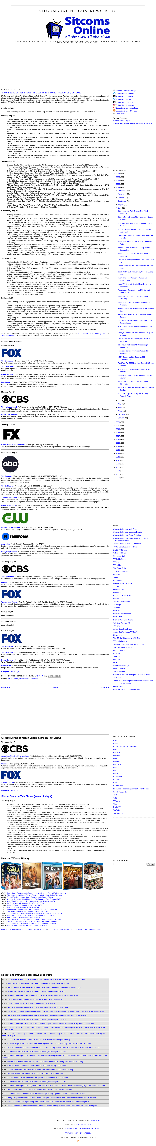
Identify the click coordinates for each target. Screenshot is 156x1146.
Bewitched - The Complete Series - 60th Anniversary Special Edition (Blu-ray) (37, 893)
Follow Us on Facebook (125, 94)
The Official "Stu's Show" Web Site (126, 638)
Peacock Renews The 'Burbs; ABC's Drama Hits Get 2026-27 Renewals (35, 1074)
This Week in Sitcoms (28, 679)
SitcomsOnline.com (82, 1125)
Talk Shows (13, 679)
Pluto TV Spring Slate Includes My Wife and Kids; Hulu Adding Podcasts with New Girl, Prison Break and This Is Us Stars (54, 1048)
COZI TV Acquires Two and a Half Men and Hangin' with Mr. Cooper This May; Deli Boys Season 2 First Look (49, 1044)
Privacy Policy (71, 1133)
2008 (118, 467)
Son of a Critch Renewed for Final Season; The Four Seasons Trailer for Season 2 (39, 983)
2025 (118, 177)
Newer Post (5, 687)
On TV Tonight (118, 686)
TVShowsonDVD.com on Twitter (125, 547)
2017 (118, 436)
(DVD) (52, 901)
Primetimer (117, 580)
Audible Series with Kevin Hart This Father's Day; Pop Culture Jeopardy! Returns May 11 (41, 1070)
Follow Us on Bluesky (124, 99)
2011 (118, 457)
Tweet (3, 335)
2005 (118, 478)
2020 (118, 426)
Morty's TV (117, 592)
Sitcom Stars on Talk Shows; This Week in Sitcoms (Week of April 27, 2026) (36, 1019)
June (120, 400)
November (122, 194)
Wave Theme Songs (121, 665)
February (122, 414)
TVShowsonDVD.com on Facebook (127, 544)
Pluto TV (116, 783)
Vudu (115, 804)
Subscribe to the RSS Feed (126, 111)
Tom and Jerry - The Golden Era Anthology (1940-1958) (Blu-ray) (32, 913)
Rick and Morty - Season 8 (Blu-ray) (21, 907)
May (120, 404)
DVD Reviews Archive (92, 929)
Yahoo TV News (119, 553)
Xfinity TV (117, 807)
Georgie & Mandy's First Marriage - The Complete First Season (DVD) (34, 899)
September (122, 201)
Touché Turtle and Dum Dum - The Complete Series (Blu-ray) (30, 897)
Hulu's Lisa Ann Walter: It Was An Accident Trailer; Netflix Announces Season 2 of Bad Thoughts (44, 987)
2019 (118, 429)
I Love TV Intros (119, 669)
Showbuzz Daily (119, 556)
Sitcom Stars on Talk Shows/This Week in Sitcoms (132, 123)
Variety (116, 577)
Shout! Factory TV (120, 792)
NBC (115, 771)
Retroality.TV (118, 617)
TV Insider (117, 565)
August (121, 204)
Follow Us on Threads (124, 102)
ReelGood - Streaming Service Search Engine (131, 789)
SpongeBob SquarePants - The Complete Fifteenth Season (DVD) (32, 909)
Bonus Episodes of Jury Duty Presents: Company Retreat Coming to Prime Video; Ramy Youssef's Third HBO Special (52, 1106)
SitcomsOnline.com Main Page (125, 529)
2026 (118, 174)
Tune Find (117, 656)
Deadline (116, 574)
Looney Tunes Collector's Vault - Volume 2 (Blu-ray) (27, 925)
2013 (118, 450)
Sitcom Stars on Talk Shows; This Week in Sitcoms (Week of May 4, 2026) (35, 991)
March (120, 411)
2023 (118, 184)
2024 (118, 181)
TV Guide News (119, 559)
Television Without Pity (122, 623)
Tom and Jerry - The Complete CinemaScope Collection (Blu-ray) (32, 923)
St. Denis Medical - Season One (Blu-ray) (23, 903)
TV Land (116, 801)
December (122, 191)
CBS (115, 749)
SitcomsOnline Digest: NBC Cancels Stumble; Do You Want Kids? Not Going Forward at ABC (43, 995)
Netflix (115, 774)
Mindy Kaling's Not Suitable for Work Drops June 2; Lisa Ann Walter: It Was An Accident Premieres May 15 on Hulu (51, 1098)
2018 (118, 433)
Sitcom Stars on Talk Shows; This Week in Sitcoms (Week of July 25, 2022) (41, 92)
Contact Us (119, 114)
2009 (118, 464)
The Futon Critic (119, 568)
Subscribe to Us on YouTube (127, 108)
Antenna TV (117, 653)
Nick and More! (119, 635)
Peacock (116, 780)
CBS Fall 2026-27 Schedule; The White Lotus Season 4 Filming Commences (37, 1066)
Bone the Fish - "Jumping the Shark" (127, 689)
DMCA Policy (85, 1133)
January (121, 418)
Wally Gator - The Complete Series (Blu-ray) (24, 917)
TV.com (116, 586)
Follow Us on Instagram (125, 105)
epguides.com (118, 589)
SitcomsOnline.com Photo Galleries (127, 535)
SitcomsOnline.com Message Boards (127, 532)
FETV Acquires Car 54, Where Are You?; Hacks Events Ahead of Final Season (37, 1078)
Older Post (105, 687)
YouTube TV (118, 813)
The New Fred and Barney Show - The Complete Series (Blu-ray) (32, 921)
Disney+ (116, 755)
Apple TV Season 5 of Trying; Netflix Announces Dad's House (31, 1003)
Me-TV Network (119, 650)
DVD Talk (117, 659)
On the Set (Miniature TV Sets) (125, 632)
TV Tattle (116, 608)
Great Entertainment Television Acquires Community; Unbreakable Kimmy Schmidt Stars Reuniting (45, 1062)
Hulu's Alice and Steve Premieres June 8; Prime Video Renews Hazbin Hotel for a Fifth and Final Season (47, 1015)
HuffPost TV (118, 599)
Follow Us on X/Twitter (124, 96)
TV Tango (117, 605)
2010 (118, 460)
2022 (118, 187)
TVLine (116, 562)
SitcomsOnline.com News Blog (78, 11)
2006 (118, 474)
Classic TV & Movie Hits (122, 596)
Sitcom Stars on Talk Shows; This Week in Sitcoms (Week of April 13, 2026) (36, 1082)
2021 (118, 422)
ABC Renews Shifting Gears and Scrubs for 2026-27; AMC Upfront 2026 (35, 999)
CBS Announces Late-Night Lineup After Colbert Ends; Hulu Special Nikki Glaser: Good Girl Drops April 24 (48, 1102)
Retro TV (116, 611)
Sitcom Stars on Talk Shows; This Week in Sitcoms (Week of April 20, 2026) (36, 1052)
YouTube (116, 810)
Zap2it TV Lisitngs (120, 550)
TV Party (116, 626)
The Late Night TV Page (122, 647)
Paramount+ (118, 777)
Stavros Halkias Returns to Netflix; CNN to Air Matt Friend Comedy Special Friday (38, 1040)
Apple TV (116, 743)
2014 (118, 446)
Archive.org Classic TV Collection (126, 746)
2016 (118, 440)
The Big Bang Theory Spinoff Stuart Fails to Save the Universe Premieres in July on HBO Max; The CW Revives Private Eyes (55, 1011)
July (120, 208)
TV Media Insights (120, 641)
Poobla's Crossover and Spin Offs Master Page (131, 675)
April (120, 407)
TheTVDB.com (119, 672)
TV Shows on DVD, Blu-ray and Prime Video (65, 929)
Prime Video (118, 786)
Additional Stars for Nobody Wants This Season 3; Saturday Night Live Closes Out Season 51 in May (46, 1094)
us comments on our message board (92, 333)
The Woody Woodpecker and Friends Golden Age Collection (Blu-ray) (34, 919)
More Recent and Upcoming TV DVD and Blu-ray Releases (24, 929)
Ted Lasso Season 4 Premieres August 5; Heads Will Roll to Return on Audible (37, 1007)
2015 (118, 443)
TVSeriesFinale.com (121, 571)
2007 (118, 471)
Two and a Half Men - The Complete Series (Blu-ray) (27, 911)
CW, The (116, 752)
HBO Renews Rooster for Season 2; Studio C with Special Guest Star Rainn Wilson (39, 1090)
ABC (115, 740)
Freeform (116, 761)
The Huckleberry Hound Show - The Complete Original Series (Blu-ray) (34, 895)
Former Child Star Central (123, 620)
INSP (115, 662)
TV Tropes (117, 678)
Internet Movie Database (122, 583)
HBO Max (117, 765)
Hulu (115, 768)
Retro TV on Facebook (122, 614)
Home (55, 687)
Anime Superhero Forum (122, 629)
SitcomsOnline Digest (121, 121)
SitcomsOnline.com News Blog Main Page (82, 1129)
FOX (115, 758)
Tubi (115, 798)
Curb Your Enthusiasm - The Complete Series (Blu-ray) (28, 901)
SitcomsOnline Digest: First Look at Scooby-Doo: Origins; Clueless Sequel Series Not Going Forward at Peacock (50, 1023)
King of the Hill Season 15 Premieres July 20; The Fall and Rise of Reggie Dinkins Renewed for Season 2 (47, 979)
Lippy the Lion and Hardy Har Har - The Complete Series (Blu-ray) (32, 915)
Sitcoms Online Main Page (124, 91)
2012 (118, 453)
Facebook (10, 335)
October (121, 198)
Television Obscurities (121, 602)
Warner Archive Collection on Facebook (128, 644)
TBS (115, 795)
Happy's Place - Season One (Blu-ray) (22, 905)
